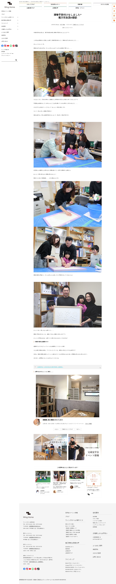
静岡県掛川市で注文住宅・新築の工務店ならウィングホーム (35, 579)
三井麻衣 (76, 486)
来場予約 (3, 35)
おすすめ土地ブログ (97, 539)
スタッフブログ (30, 4)
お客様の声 (55, 8)
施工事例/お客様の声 (6, 20)
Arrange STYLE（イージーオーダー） (74, 565)
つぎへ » (78, 429)
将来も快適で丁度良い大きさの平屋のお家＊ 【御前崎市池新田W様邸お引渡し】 (60, 483)
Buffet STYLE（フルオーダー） (72, 563)
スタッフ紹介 (88, 423)
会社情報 (95, 516)
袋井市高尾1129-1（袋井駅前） (36, 562)
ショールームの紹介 (97, 520)
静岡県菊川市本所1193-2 (34, 526)
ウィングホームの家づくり (7, 17)
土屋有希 (59, 490)
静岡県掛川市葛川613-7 (34, 548)
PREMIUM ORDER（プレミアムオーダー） (75, 567)
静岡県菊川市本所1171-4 (34, 537)
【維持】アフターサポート (71, 536)
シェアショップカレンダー (6, 53)
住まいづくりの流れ (70, 526)
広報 (92, 493)
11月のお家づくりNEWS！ (92, 487)
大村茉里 (42, 490)
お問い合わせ (4, 41)
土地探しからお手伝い (6, 29)
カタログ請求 (4, 38)
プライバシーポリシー (5, 55)
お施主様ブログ (30, 8)
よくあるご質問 (5, 32)
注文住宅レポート (55, 4)
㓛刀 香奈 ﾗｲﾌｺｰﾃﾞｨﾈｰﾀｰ (53, 420)
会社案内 (3, 26)
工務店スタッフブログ (78, 24)
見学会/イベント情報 (6, 11)
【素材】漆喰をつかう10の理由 (72, 530)
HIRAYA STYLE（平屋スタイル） (73, 571)
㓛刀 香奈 (62, 24)
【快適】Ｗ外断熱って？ (71, 528)
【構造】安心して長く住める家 (72, 532)
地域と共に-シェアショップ (99, 523)
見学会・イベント (80, 8)
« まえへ (56, 429)
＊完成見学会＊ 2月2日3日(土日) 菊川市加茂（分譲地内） (50, 367)
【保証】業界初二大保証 (71, 534)
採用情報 (3, 51)
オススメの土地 (105, 4)
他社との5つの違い (69, 524)
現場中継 (80, 4)
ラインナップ (4, 23)
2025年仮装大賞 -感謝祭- (75, 480)
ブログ (3, 14)
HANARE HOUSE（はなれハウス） (73, 569)
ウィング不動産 (4, 49)
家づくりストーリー (68, 27)
